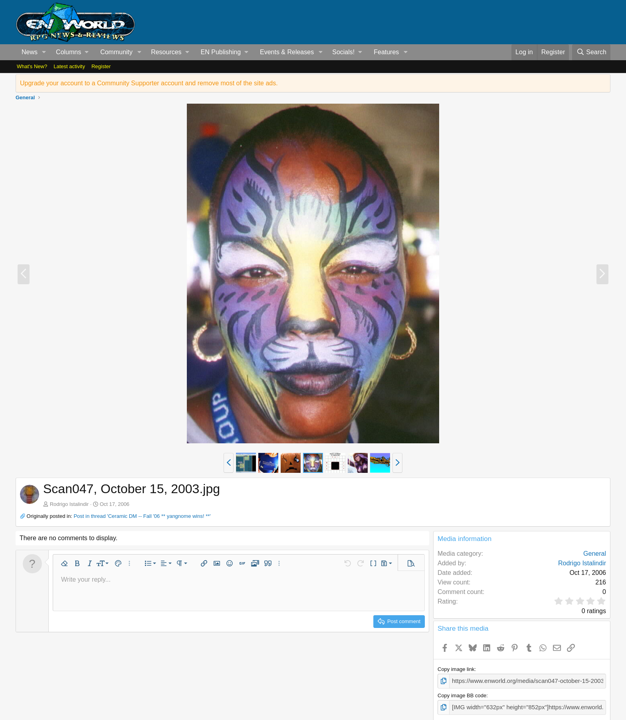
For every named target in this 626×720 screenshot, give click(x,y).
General (594, 553)
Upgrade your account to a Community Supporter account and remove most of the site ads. (149, 83)
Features (386, 52)
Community (116, 52)
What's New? (32, 66)
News (30, 52)
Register (101, 66)
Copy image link (456, 669)
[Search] (591, 52)
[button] (44, 52)
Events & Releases (287, 52)
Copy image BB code (462, 694)
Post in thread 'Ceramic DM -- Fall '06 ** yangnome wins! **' (141, 516)
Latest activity (69, 66)
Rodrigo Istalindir (69, 504)
